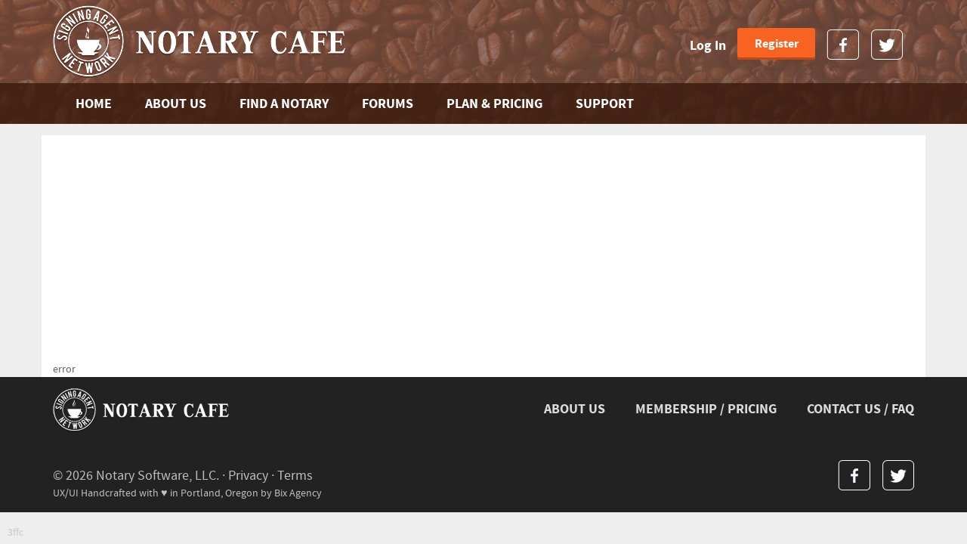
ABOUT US (175, 103)
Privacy (248, 475)
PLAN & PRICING (494, 103)
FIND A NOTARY (284, 103)
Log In (708, 45)
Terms (295, 475)
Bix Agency (298, 493)
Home (94, 103)
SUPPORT (605, 103)
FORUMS (387, 103)
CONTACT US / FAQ (860, 409)
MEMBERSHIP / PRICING (706, 409)
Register (777, 44)
